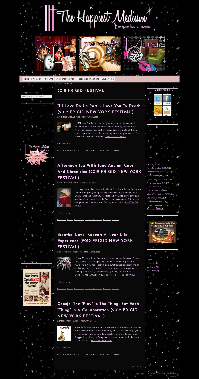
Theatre (49, 79)
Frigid (70, 150)
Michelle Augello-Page (69, 117)
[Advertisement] (37, 120)
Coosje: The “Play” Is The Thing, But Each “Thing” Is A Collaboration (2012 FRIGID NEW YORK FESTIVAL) (98, 310)
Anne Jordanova (153, 183)
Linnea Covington (154, 205)
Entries (151, 263)
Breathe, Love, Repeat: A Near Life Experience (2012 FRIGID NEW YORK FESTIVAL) (95, 241)
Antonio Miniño (153, 175)
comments (64, 213)
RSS (164, 168)
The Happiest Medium (68, 183)
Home (26, 79)
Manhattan (79, 150)
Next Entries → (134, 366)
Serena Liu (151, 209)
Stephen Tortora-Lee (68, 321)
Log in (149, 259)
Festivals (61, 150)
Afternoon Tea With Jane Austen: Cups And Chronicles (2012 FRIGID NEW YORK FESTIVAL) (99, 172)
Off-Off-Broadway (93, 150)
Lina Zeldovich (152, 190)
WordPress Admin (172, 376)
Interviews (37, 79)
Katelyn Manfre (153, 202)
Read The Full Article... (115, 136)
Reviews (107, 150)
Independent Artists (88, 79)
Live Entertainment (66, 79)
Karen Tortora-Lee (154, 168)
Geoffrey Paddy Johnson (70, 252)
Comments (153, 267)
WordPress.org (153, 271)
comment (63, 144)
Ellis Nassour (152, 198)
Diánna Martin (152, 187)
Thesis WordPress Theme (158, 373)
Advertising (108, 79)
